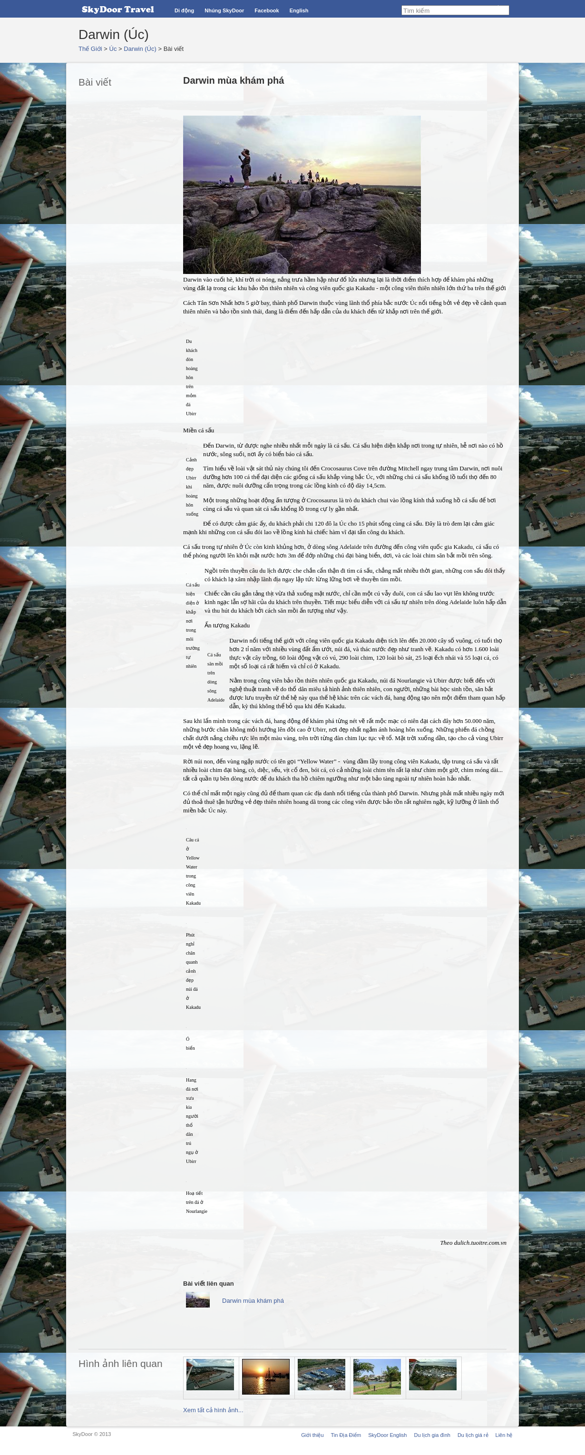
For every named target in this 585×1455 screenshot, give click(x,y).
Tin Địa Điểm (346, 1435)
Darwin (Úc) (140, 48)
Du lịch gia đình (432, 1435)
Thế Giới (90, 48)
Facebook (266, 10)
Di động (184, 10)
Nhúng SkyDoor (224, 10)
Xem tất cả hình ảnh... (213, 1410)
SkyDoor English (387, 1435)
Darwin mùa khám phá (253, 1300)
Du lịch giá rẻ (473, 1435)
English (299, 10)
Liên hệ (504, 1435)
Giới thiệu (312, 1435)
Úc (113, 48)
